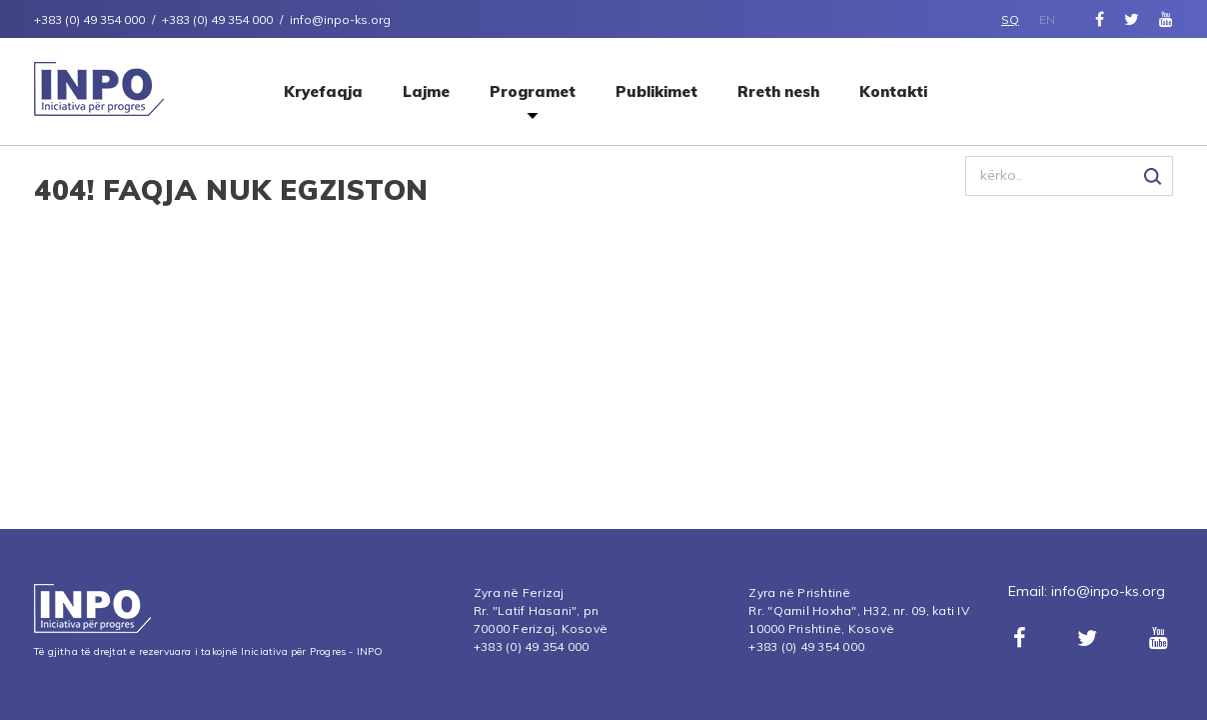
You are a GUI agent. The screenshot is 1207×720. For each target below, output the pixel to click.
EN (1047, 19)
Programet (533, 91)
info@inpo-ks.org (1108, 591)
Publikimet (656, 91)
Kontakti (893, 91)
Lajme (426, 91)
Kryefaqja (323, 91)
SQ (1010, 19)
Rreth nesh (778, 91)
